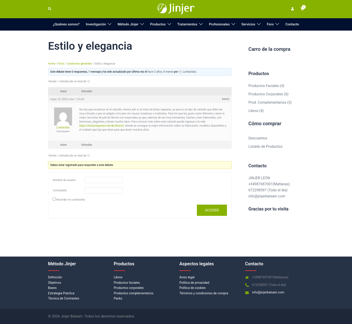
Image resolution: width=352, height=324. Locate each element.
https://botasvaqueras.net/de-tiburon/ (102, 125)
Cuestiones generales (79, 63)
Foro (270, 24)
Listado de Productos (265, 146)
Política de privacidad (194, 282)
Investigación (96, 24)
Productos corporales (129, 288)
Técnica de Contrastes (63, 298)
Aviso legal (186, 277)
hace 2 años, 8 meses (160, 71)
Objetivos (54, 282)
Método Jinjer (128, 24)
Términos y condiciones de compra (203, 293)
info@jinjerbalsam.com (267, 196)
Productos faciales (127, 282)
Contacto (292, 24)
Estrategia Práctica (61, 293)
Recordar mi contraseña (70, 199)
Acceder (212, 210)
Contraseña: (60, 190)
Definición (55, 277)
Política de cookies (192, 288)
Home (51, 63)
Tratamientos (187, 24)
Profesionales (219, 24)
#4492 (225, 99)
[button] (50, 9)
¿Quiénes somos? (66, 24)
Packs (118, 298)
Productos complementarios (134, 293)
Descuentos (258, 138)
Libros (118, 277)
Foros (60, 63)
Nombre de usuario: (64, 180)
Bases (52, 288)
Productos (158, 24)
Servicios (248, 24)
